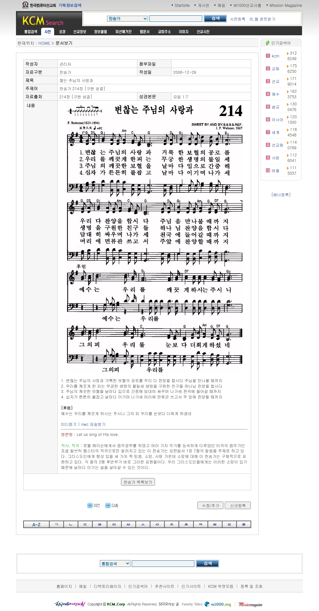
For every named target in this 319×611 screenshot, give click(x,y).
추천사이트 (165, 586)
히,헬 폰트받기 (262, 19)
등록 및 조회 (251, 586)
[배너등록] (281, 194)
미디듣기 (69, 424)
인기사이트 (191, 586)
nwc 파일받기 (93, 424)
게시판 (203, 5)
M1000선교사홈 (247, 5)
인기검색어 (138, 586)
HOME (44, 43)
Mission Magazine (286, 5)
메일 (221, 5)
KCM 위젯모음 (221, 586)
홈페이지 (64, 586)
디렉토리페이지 (107, 586)
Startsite (182, 5)
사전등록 (237, 19)
